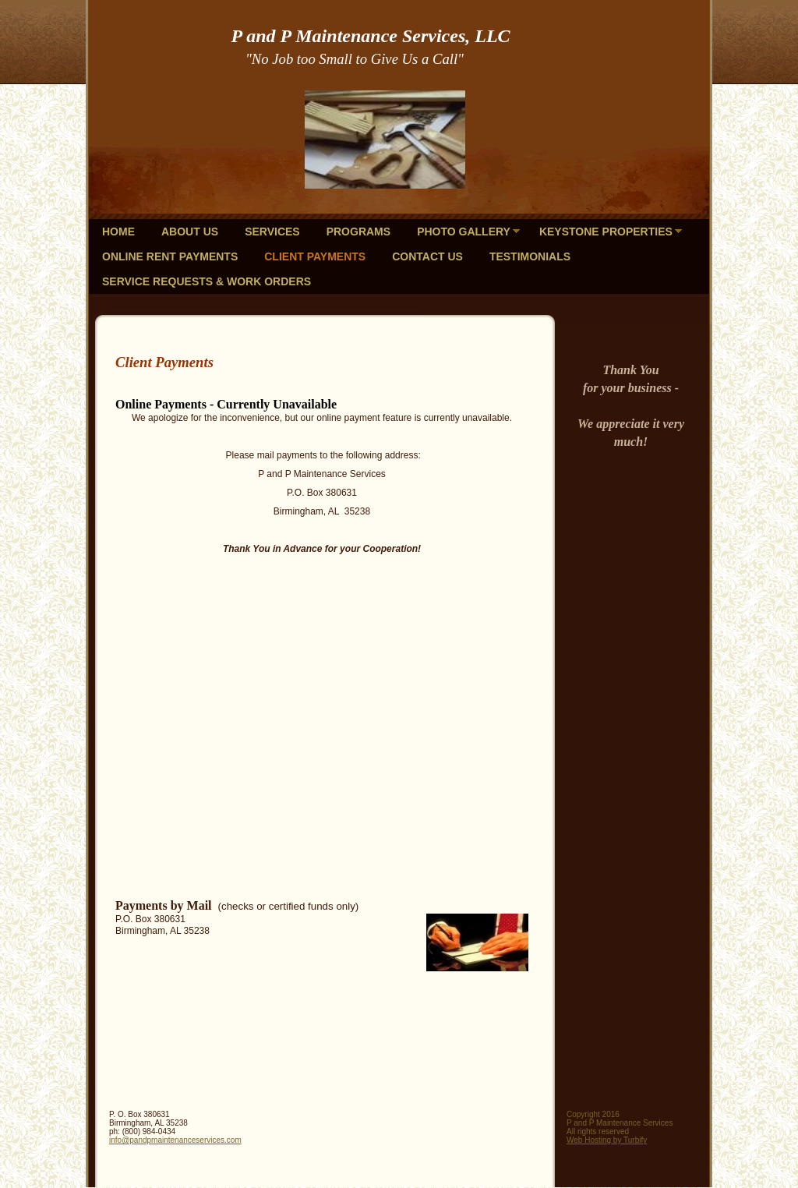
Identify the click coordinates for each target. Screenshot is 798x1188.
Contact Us (427, 256)
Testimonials (529, 256)
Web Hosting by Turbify (607, 1140)
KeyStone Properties (606, 231)
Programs (358, 231)
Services (272, 231)
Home (118, 231)
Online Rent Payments (170, 256)
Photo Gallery (463, 231)
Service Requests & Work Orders (206, 281)
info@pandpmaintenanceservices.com (175, 1140)
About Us (189, 231)
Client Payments (314, 256)
